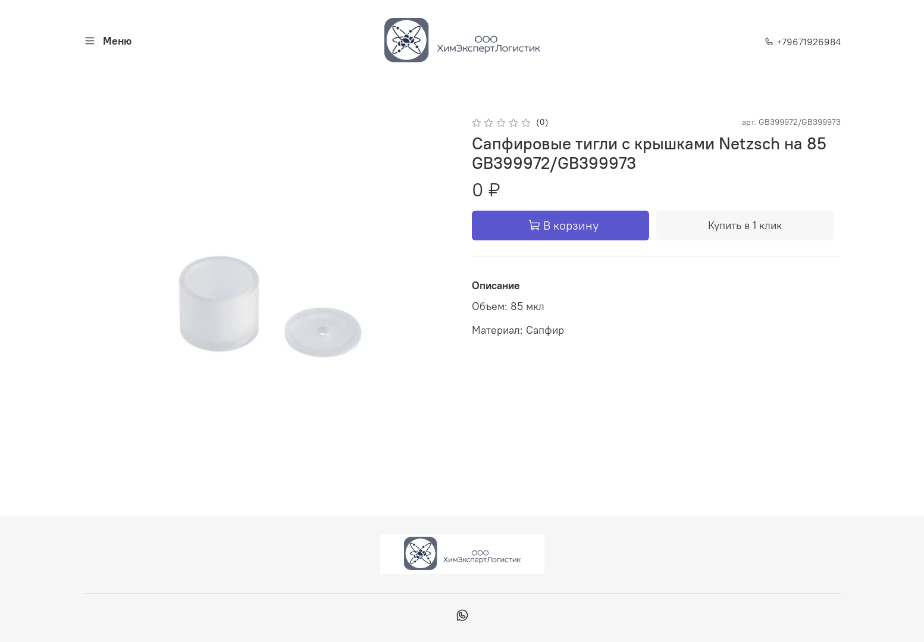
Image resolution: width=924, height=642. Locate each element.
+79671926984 (803, 42)
